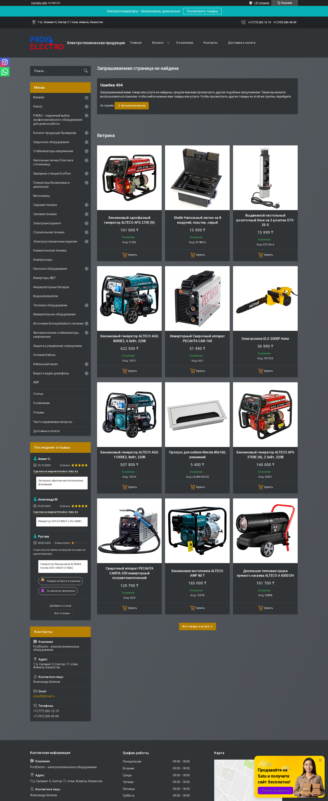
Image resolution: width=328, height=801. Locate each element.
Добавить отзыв (60, 605)
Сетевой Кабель (44, 355)
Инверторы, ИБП (44, 278)
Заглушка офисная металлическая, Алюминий (60, 482)
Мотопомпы (41, 196)
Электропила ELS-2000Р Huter (265, 339)
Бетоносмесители (133, 105)
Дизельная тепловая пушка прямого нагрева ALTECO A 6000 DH (265, 573)
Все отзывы (62, 613)
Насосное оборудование (50, 268)
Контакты (211, 42)
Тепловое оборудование (50, 305)
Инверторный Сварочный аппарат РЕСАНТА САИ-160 (197, 338)
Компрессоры (42, 259)
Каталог (158, 42)
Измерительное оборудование (54, 314)
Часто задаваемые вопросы (52, 422)
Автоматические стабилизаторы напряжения (56, 335)
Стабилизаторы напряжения (53, 151)
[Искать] (86, 71)
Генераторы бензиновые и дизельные (51, 185)
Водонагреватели (45, 296)
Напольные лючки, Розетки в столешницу (53, 162)
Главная (136, 42)
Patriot (37, 106)
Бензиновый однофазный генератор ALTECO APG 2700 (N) (129, 220)
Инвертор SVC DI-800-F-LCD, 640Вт (60, 521)
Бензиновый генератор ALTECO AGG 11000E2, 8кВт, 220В (129, 454)
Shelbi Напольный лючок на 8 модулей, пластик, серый (197, 220)
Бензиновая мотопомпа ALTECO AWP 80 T (197, 573)
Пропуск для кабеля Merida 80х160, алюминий (197, 454)
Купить (132, 254)
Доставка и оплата (241, 42)
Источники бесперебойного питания (58, 323)
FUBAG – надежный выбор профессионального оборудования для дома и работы (57, 119)
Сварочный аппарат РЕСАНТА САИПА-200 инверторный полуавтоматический (129, 573)
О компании (184, 42)
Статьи (38, 393)
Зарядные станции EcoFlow (52, 173)
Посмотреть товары (202, 11)
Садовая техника (45, 205)
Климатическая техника (50, 250)
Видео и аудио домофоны (51, 373)
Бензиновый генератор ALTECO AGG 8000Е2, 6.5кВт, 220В (129, 338)
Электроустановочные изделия (55, 241)
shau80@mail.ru (44, 696)
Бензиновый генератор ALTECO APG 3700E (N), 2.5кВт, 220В (265, 454)
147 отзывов (261, 2)
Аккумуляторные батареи (51, 287)
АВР (36, 382)
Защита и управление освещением (57, 346)
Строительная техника (48, 232)
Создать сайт (39, 2)
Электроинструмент (47, 223)
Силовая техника (45, 214)
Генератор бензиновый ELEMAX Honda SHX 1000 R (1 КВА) (60, 565)
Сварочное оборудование (51, 142)
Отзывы (38, 412)
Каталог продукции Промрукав (54, 133)
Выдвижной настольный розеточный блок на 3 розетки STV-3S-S (265, 220)
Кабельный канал (45, 364)
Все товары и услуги (195, 626)
